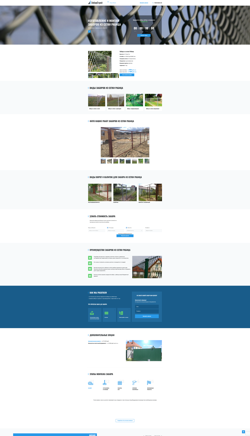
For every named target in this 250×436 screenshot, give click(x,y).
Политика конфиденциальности (125, 234)
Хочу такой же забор (125, 75)
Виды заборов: (91, 227)
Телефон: (147, 227)
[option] (121, 64)
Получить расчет (125, 238)
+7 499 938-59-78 (157, 3)
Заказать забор (144, 35)
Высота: (130, 227)
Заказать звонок (147, 317)
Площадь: (111, 227)
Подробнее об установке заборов (125, 400)
